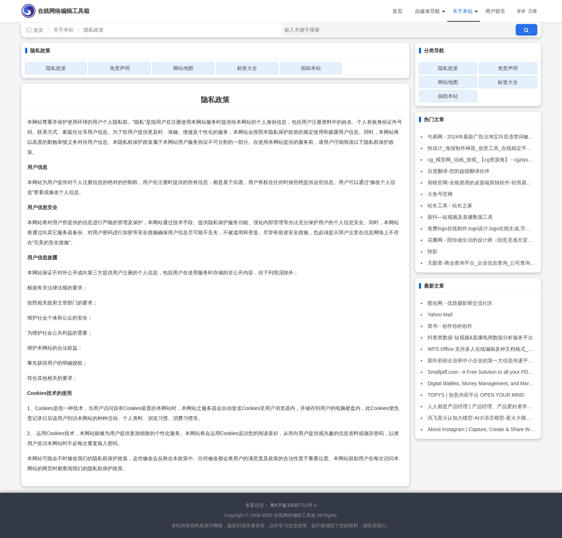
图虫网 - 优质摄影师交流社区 (460, 303)
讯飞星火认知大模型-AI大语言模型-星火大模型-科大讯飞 (490, 418)
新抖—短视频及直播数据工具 (460, 217)
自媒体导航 (430, 11)
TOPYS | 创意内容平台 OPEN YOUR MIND (476, 395)
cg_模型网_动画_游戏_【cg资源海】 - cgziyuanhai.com (489, 159)
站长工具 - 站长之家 (450, 205)
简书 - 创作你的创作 (450, 326)
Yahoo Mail (440, 314)
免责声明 (120, 68)
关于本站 (465, 11)
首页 (397, 11)
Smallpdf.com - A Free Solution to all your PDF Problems (491, 372)
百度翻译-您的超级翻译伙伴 (459, 171)
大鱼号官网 (440, 194)
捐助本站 (311, 68)
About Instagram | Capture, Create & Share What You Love (493, 429)
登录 (521, 11)
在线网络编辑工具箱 (63, 11)
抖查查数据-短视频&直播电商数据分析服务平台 (480, 337)
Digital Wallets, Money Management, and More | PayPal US (494, 383)
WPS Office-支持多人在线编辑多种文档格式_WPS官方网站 (493, 349)
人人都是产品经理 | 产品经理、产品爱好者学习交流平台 (490, 406)
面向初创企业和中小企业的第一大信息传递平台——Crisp (491, 360)
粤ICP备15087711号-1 (293, 505)
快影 (433, 251)
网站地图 (183, 68)
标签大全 (247, 68)
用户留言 (495, 11)
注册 (532, 11)
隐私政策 (94, 30)
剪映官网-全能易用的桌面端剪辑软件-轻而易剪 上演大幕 (490, 182)
